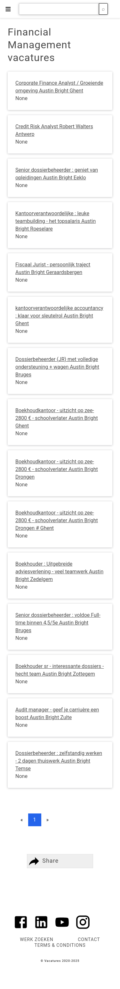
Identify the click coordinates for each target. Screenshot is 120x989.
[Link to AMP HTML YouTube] (62, 929)
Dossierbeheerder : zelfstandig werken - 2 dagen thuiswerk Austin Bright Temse (58, 761)
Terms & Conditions (59, 945)
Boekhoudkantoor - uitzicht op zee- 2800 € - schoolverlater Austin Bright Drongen (56, 469)
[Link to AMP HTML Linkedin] (41, 929)
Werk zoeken (36, 939)
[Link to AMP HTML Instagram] (83, 929)
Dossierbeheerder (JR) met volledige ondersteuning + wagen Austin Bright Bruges (57, 367)
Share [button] (43, 861)
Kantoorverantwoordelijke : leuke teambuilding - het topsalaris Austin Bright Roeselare (55, 221)
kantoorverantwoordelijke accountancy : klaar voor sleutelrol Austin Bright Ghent (59, 315)
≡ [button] (8, 9)
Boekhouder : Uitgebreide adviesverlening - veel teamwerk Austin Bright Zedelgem (59, 571)
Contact (89, 939)
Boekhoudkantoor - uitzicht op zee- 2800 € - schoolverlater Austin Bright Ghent (56, 418)
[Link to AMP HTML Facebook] (21, 929)
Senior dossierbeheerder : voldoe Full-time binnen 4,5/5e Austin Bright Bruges (57, 622)
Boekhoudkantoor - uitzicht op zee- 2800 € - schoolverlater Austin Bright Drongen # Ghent (56, 520)
